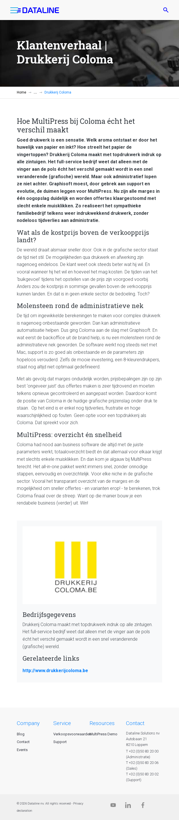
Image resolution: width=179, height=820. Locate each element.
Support (60, 742)
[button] (14, 11)
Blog (21, 734)
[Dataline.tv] (113, 806)
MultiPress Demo (103, 734)
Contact (23, 742)
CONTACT (135, 723)
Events (22, 750)
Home (21, 92)
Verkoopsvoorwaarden (72, 734)
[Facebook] (142, 806)
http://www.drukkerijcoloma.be (55, 670)
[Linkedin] (128, 806)
